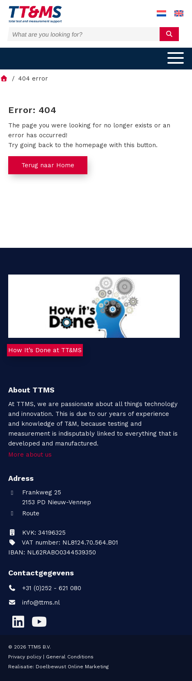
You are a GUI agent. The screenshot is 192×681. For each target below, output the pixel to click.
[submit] (169, 34)
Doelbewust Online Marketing (72, 666)
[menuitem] (161, 13)
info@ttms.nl (41, 602)
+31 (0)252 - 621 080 (44, 588)
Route (23, 513)
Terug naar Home (47, 165)
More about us (30, 454)
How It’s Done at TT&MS (45, 350)
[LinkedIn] (18, 622)
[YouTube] (39, 622)
